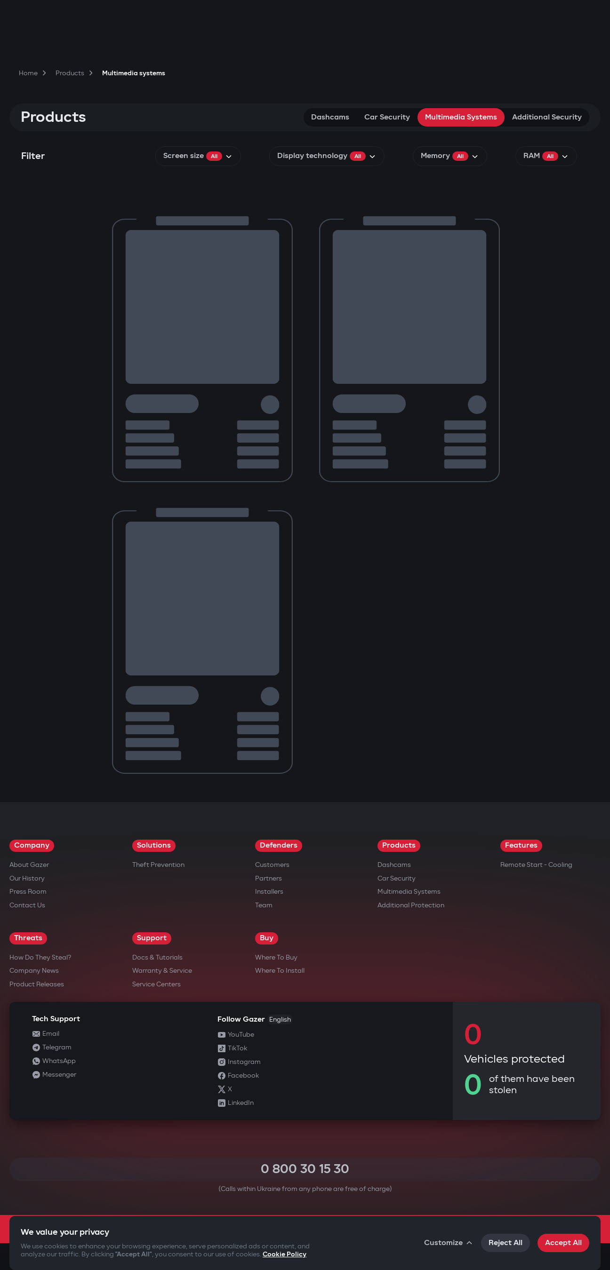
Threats (28, 938)
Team (264, 905)
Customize (449, 1242)
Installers (269, 892)
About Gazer (29, 865)
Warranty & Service (162, 971)
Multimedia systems (461, 117)
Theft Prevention (158, 865)
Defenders (278, 845)
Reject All (505, 1242)
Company (31, 845)
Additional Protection (410, 905)
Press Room (28, 892)
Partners (268, 878)
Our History (27, 878)
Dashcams (330, 117)
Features (521, 845)
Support (152, 938)
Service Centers (156, 984)
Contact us (27, 905)
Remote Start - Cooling (536, 865)
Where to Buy (276, 957)
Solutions (154, 845)
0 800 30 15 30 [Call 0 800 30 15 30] (305, 1169)
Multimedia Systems (409, 892)
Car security (387, 117)
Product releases (36, 984)
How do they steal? (40, 957)
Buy (266, 938)
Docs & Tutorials (157, 957)
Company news (34, 971)
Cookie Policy (284, 1254)
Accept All (563, 1242)
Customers (272, 865)
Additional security (547, 117)
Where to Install (280, 971)
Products (399, 845)
